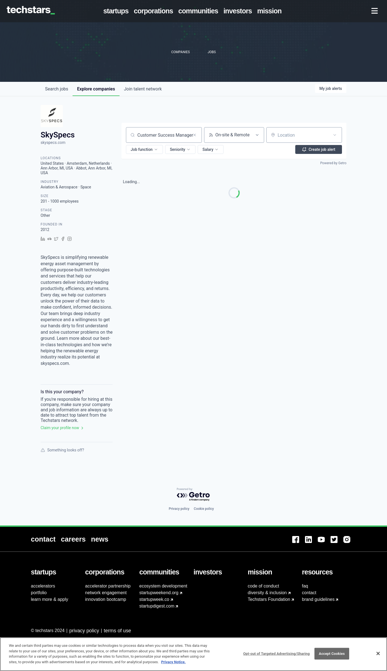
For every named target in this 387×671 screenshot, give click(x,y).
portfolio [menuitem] (39, 592)
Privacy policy (179, 509)
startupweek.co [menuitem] (154, 599)
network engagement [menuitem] (105, 592)
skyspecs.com (53, 142)
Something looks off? (62, 450)
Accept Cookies (332, 657)
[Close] (378, 656)
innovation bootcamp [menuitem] (105, 599)
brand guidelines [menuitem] (318, 599)
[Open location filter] (335, 135)
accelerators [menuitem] (43, 586)
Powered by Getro (333, 163)
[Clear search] (194, 135)
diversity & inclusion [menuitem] (267, 592)
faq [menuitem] (305, 586)
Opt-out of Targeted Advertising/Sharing (276, 657)
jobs (56, 89)
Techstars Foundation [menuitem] (269, 599)
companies (96, 89)
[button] (144, 149)
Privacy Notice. (173, 665)
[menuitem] (117, 11)
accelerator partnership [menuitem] (108, 586)
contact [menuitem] (309, 592)
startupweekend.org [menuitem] (158, 592)
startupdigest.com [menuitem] (156, 606)
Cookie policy (204, 509)
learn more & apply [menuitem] (49, 599)
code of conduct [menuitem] (263, 586)
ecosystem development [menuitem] (163, 586)
